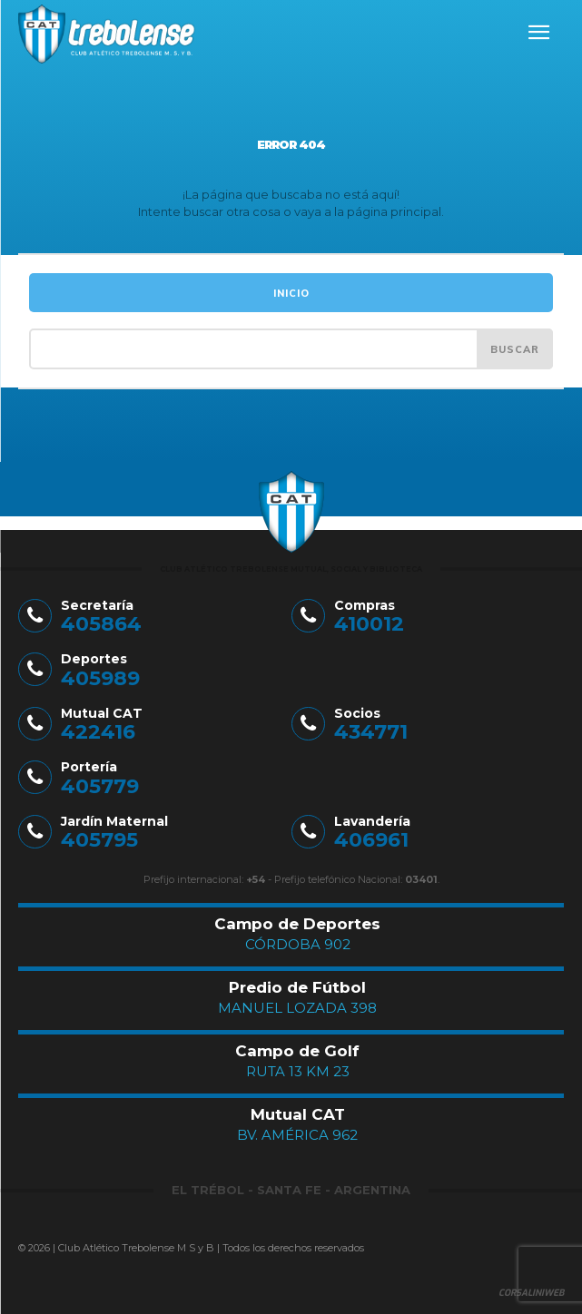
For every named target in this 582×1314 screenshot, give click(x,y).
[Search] (515, 348)
